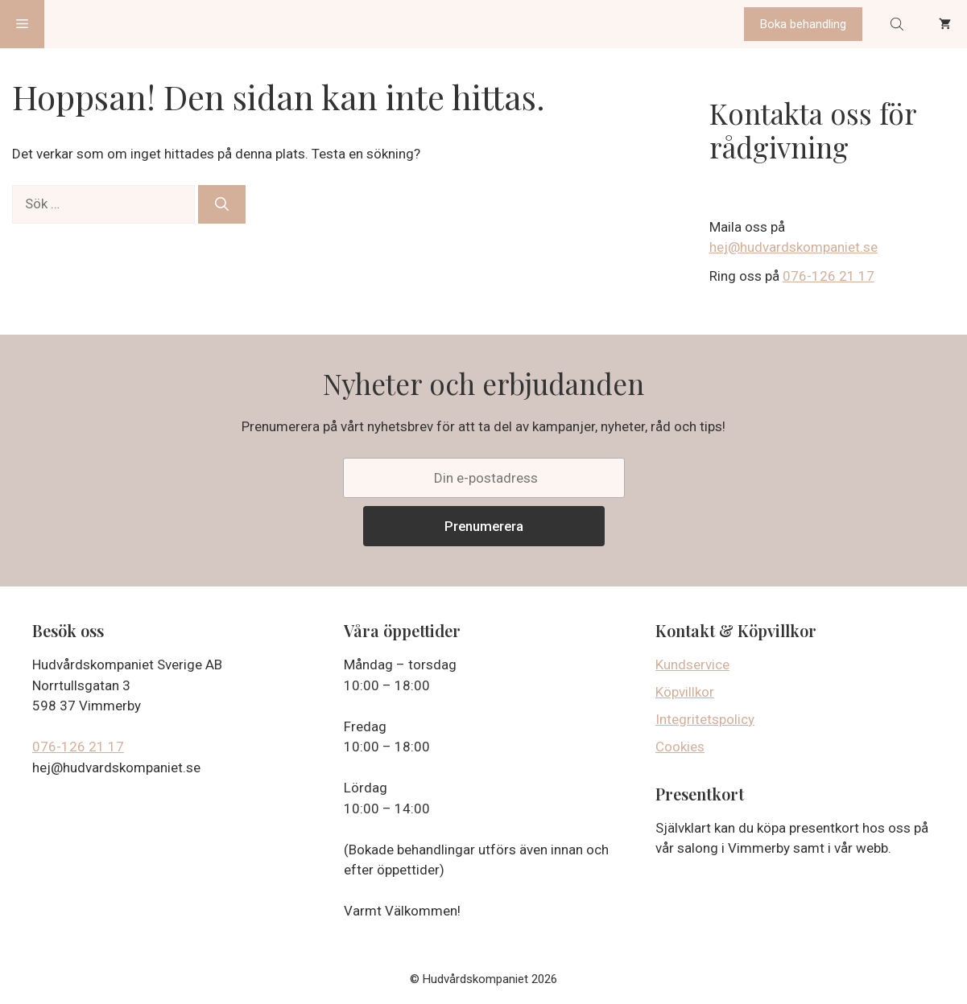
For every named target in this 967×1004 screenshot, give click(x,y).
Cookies (680, 747)
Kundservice (692, 664)
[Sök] (222, 204)
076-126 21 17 (828, 276)
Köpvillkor (684, 692)
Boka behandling (803, 24)
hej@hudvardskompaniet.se (793, 247)
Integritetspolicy (704, 719)
